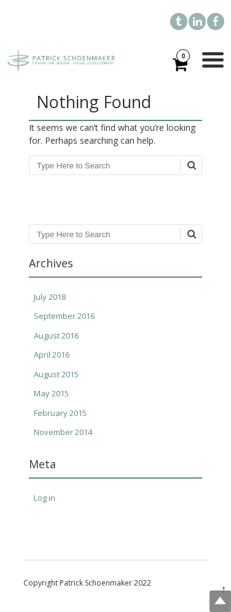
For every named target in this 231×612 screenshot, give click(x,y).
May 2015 (51, 393)
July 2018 (50, 296)
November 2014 (63, 431)
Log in (44, 497)
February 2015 (60, 412)
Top (220, 601)
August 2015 (56, 374)
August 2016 (56, 335)
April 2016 (51, 354)
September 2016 (64, 315)
